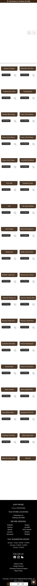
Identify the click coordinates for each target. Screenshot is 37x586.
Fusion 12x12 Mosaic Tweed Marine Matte (9, 160)
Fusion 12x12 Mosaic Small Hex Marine (28, 137)
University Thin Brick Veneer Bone (9, 435)
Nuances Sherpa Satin (28, 298)
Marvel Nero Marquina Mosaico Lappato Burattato (28, 229)
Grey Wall (9, 183)
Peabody (10, 525)
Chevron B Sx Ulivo (9, 91)
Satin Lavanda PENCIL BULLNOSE (28, 389)
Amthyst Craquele (9, 68)
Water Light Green (27, 435)
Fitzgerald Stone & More (24, 579)
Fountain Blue (27, 91)
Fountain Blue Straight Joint (9, 114)
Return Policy (18, 571)
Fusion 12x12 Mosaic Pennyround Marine (28, 114)
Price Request (6, 74)
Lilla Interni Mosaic (28, 206)
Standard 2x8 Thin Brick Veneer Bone (28, 412)
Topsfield (27, 534)
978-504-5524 (21, 508)
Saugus (27, 525)
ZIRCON (27, 458)
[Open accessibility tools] (33, 582)
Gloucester (10, 534)
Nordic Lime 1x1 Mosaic (28, 252)
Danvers (10, 532)
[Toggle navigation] (34, 33)
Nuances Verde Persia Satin (28, 320)
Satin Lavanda (9, 389)
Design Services (18, 566)
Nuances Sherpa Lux (9, 298)
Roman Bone (9, 366)
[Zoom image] (15, 75)
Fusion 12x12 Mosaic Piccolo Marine (9, 137)
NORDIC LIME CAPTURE (9, 275)
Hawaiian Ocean (28, 183)
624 (18, 584)
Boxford (27, 532)
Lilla (9, 206)
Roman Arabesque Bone (28, 343)
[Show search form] (29, 33)
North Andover (27, 529)
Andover (10, 527)
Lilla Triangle (9, 229)
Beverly (10, 529)
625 (23, 584)
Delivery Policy (18, 564)
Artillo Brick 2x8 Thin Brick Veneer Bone (28, 68)
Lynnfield (27, 527)
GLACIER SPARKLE (27, 160)
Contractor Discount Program (18, 568)
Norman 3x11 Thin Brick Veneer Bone (28, 275)
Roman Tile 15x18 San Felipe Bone (28, 366)
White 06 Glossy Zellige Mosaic (9, 458)
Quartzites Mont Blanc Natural (9, 343)
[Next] (26, 584)
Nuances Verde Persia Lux (9, 320)
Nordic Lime (9, 252)
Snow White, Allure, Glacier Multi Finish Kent (9, 412)
